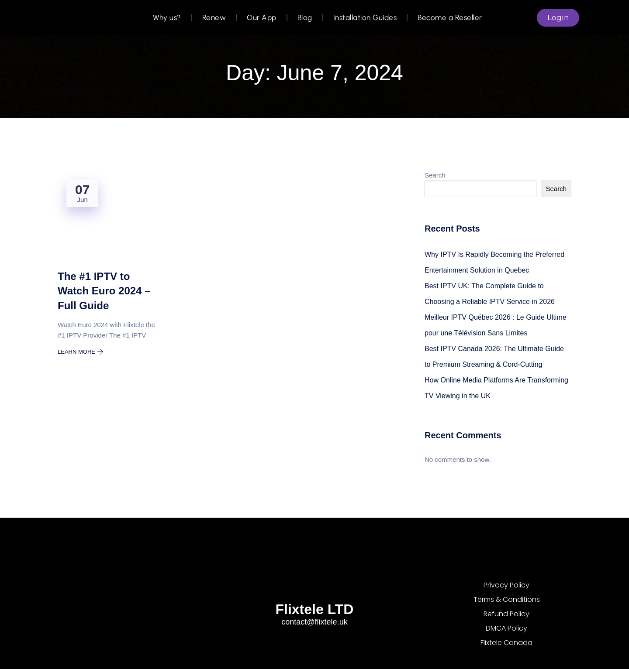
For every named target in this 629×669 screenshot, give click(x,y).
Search (435, 175)
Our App (261, 17)
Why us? (167, 17)
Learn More (81, 351)
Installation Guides (365, 17)
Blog (304, 17)
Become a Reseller (450, 17)
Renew (214, 17)
